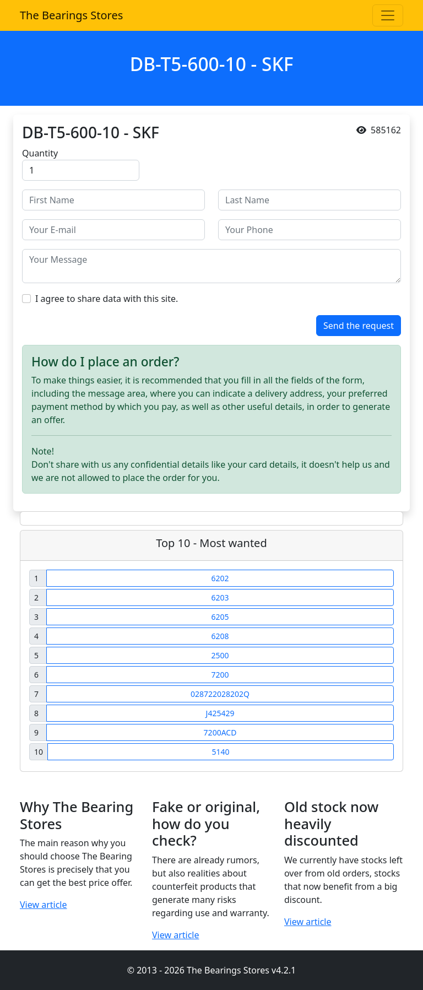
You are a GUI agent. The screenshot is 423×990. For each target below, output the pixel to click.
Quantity (40, 153)
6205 (220, 617)
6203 (220, 597)
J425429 (220, 713)
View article (43, 905)
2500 (220, 655)
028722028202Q (220, 694)
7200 (220, 674)
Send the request (358, 326)
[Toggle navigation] (387, 15)
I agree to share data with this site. (106, 299)
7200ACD (220, 732)
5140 (220, 751)
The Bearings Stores (71, 15)
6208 (220, 636)
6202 (220, 578)
